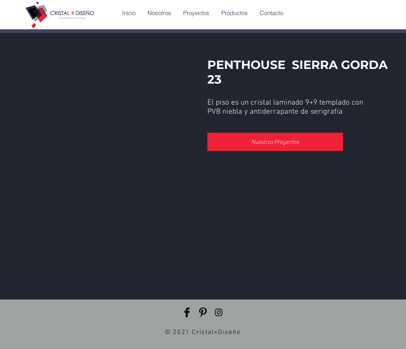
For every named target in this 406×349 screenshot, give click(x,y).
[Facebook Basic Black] (187, 312)
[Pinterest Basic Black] (203, 312)
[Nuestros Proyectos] (275, 142)
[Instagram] (219, 312)
